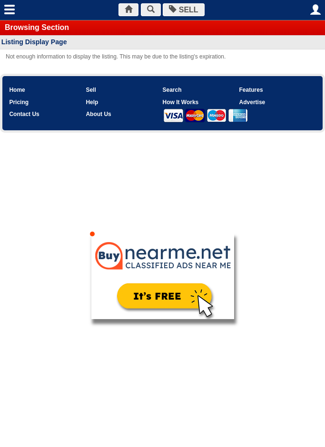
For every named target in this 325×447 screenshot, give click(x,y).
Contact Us (24, 114)
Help (92, 102)
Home (17, 90)
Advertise (252, 102)
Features (251, 90)
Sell (91, 90)
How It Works (180, 102)
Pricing (19, 102)
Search (171, 90)
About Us (98, 114)
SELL (183, 10)
